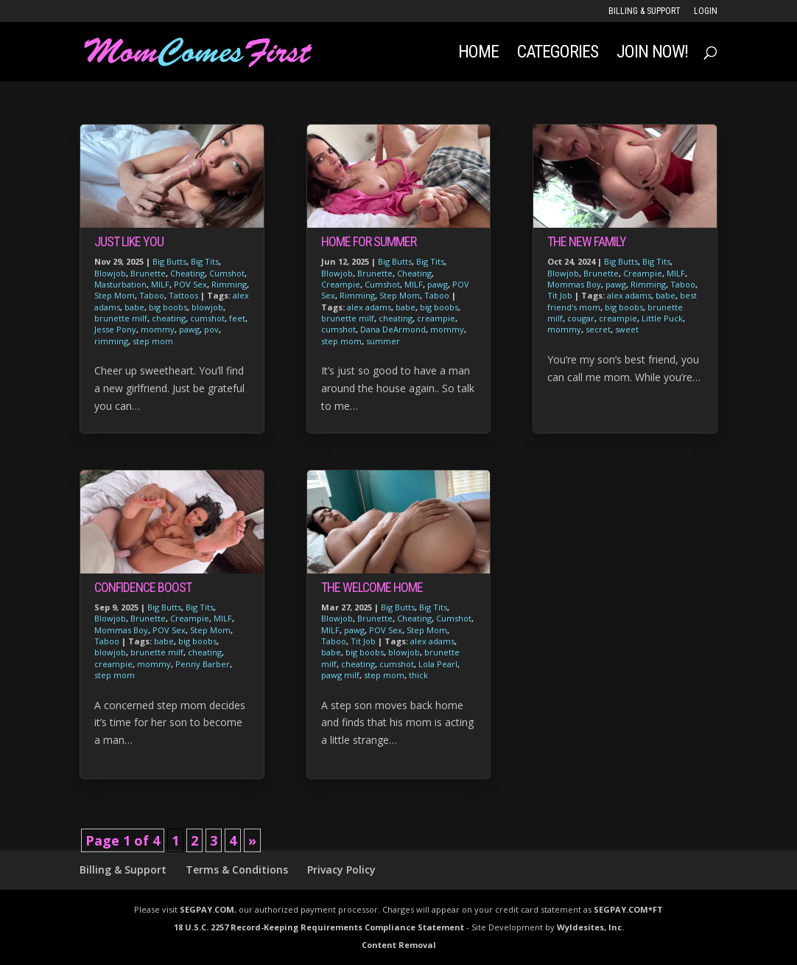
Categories (557, 54)
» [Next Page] (252, 840)
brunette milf (120, 318)
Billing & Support (644, 11)
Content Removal (399, 944)
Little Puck (662, 318)
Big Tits (205, 261)
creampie (113, 663)
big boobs (168, 307)
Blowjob (110, 273)
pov (211, 329)
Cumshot (227, 273)
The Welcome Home (372, 587)
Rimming (229, 284)
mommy (158, 329)
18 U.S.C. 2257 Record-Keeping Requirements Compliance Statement (319, 927)
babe (134, 307)
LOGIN (705, 11)
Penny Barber (202, 663)
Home (478, 54)
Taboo (151, 295)
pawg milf (340, 674)
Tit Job (363, 641)
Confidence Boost (143, 587)
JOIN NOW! (652, 54)
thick (418, 674)
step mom (153, 340)
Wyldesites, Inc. (590, 927)
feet (237, 318)
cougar (580, 318)
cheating (169, 318)
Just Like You (129, 241)
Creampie (189, 618)
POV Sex (190, 284)
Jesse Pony (115, 329)
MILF (160, 284)
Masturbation (120, 284)
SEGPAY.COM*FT (628, 909)
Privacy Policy (341, 870)
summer (383, 340)
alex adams (369, 307)
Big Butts (169, 261)
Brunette (148, 273)
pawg (189, 329)
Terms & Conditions (237, 870)
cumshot (207, 318)
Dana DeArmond (393, 329)
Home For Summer (368, 241)
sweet (627, 329)
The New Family (586, 241)
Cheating (187, 273)
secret (598, 329)
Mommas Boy (121, 629)
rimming (111, 340)
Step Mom (114, 295)
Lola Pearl (437, 663)
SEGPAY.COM (207, 909)
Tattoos (183, 295)
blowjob (207, 307)
